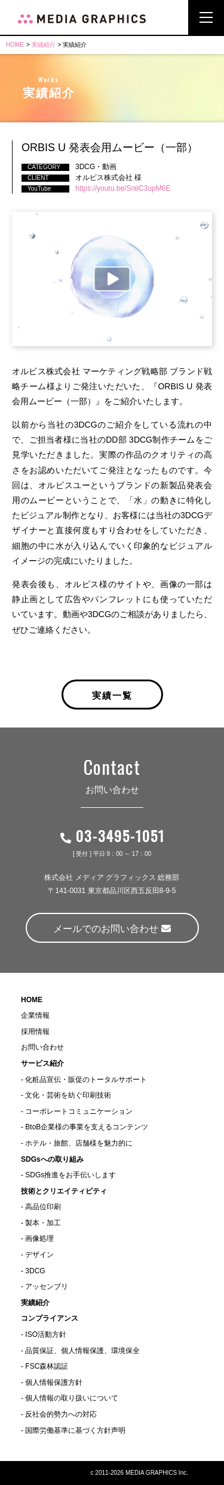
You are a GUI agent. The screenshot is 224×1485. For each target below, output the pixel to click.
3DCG (35, 1271)
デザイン (39, 1254)
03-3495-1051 (112, 835)
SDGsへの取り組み (52, 1159)
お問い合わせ (42, 1047)
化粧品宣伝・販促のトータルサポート (86, 1079)
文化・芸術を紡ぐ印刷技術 (68, 1095)
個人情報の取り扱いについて (71, 1398)
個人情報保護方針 (53, 1382)
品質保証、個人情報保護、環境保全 (82, 1350)
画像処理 (39, 1238)
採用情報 (35, 1031)
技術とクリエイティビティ (64, 1191)
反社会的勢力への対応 (61, 1414)
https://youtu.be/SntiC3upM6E (122, 188)
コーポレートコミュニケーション (79, 1111)
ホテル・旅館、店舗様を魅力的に (79, 1143)
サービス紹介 (42, 1063)
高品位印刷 (43, 1207)
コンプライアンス (49, 1318)
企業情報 (35, 1015)
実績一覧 (112, 694)
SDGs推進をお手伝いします (70, 1175)
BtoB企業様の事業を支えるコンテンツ (86, 1127)
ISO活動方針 (45, 1334)
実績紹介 (44, 44)
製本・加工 (43, 1223)
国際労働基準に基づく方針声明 (75, 1430)
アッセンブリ (46, 1286)
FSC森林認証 (46, 1366)
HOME (15, 44)
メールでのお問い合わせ (111, 929)
